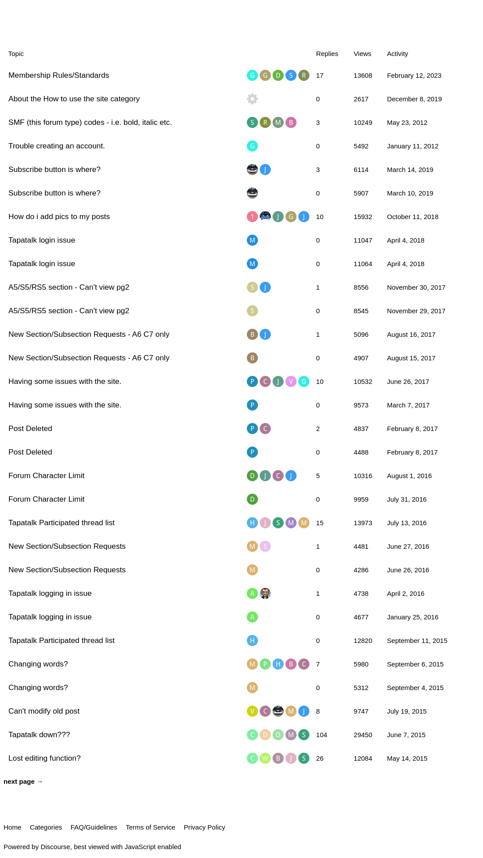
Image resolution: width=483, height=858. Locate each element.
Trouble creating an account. (56, 145)
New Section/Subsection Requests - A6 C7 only (89, 334)
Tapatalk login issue (41, 239)
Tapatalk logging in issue (50, 593)
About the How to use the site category (74, 98)
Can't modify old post (43, 710)
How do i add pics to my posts (59, 216)
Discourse (55, 846)
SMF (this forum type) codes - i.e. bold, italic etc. (90, 122)
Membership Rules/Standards (58, 75)
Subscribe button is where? (54, 169)
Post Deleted (30, 428)
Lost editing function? (44, 758)
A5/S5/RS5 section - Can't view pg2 (68, 287)
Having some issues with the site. (65, 381)
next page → (23, 781)
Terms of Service (150, 827)
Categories (46, 827)
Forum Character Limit (46, 475)
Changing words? (38, 663)
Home (12, 827)
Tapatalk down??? (39, 734)
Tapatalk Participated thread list (61, 522)
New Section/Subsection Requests (67, 546)
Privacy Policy (204, 827)
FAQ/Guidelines (94, 827)
